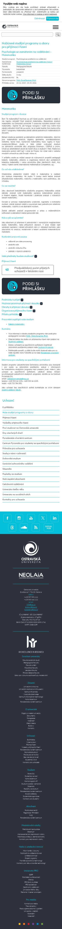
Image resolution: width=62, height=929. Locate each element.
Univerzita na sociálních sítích (16, 495)
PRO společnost (31, 885)
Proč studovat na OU (31, 755)
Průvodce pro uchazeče (13, 448)
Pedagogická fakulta (31, 663)
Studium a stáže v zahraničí (31, 784)
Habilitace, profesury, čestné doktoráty (31, 837)
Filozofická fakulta (31, 668)
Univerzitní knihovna (31, 687)
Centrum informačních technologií (31, 697)
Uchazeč (8, 400)
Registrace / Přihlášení (31, 813)
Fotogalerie (31, 718)
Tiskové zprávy (31, 906)
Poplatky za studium (12, 474)
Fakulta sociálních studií (31, 660)
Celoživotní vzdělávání (13, 484)
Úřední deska (31, 723)
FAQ (31, 815)
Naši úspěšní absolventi (13, 479)
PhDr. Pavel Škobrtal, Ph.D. (26, 80)
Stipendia (7, 469)
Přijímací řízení (9, 418)
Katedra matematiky (16, 324)
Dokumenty (31, 716)
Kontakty (31, 728)
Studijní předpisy (31, 794)
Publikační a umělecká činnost (31, 853)
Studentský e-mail (31, 776)
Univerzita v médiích (31, 911)
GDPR (31, 875)
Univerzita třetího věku (13, 489)
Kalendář (31, 721)
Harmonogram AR (31, 781)
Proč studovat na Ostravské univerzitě (20, 428)
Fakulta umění (31, 665)
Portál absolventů (31, 810)
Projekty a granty (31, 858)
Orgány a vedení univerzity (31, 713)
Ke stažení (31, 914)
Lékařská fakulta (31, 670)
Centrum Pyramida (45, 347)
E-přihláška (8, 407)
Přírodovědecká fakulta (31, 673)
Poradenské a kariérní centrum (17, 438)
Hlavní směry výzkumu (31, 851)
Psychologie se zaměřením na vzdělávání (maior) (34, 62)
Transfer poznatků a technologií (31, 861)
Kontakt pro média (31, 904)
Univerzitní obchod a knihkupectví (31, 689)
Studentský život (31, 760)
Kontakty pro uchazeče (13, 500)
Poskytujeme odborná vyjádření (31, 909)
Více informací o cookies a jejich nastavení (40, 14)
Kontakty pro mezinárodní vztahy (31, 839)
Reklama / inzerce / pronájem (31, 892)
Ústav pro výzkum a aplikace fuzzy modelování (31, 675)
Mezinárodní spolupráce (31, 829)
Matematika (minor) (24, 64)
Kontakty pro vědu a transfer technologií (31, 863)
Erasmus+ (31, 832)
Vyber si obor (31, 742)
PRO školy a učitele (31, 882)
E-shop (31, 880)
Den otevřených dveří (31, 757)
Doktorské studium (11, 459)
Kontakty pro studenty (31, 799)
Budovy (31, 726)
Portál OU (31, 774)
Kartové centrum (31, 699)
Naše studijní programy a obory (17, 413)
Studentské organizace (31, 796)
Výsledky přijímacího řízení (15, 423)
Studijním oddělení (15, 342)
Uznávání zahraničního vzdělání (17, 464)
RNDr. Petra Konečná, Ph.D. (37, 336)
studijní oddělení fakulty (11, 390)
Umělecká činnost (31, 856)
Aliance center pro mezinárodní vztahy (31, 834)
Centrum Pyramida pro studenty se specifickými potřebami (30, 443)
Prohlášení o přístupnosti (31, 877)
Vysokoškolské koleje (31, 694)
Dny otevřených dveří (12, 433)
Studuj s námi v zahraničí (14, 453)
